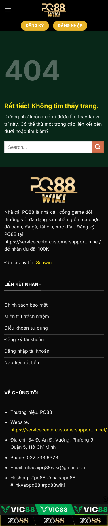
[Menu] (7, 10)
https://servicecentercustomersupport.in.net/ (58, 430)
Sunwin (44, 262)
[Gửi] (98, 147)
